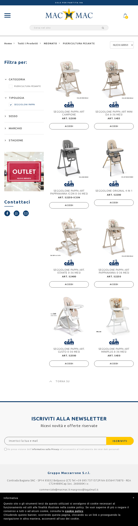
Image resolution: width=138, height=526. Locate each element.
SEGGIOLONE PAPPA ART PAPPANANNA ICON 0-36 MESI (69, 192)
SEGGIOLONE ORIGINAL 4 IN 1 (114, 190)
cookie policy (74, 511)
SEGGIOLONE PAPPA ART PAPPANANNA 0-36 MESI (113, 271)
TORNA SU (59, 381)
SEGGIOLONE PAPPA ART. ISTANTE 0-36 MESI (69, 271)
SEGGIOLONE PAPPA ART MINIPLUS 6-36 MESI (113, 350)
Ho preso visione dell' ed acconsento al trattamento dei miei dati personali (61, 449)
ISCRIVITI (120, 441)
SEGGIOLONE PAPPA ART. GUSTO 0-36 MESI (69, 350)
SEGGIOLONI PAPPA (22, 104)
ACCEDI (69, 126)
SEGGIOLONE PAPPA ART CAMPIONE (69, 113)
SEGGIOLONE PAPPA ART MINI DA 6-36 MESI (114, 113)
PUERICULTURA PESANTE (25, 86)
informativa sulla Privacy (45, 449)
